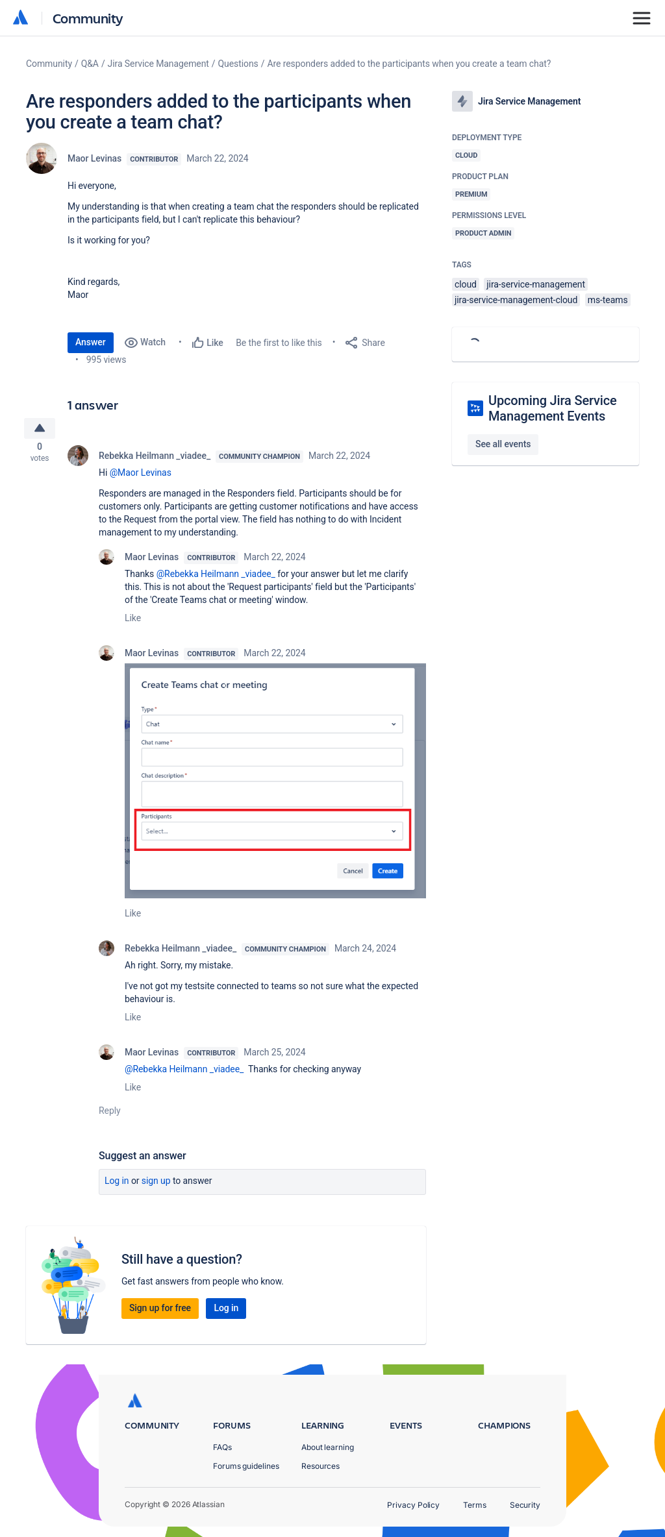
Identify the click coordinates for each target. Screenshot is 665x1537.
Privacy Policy (413, 1505)
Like (133, 622)
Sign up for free (160, 1312)
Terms (474, 1505)
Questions (238, 63)
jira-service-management (535, 284)
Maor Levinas (94, 158)
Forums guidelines (246, 1466)
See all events (503, 444)
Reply (110, 1115)
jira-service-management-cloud (516, 300)
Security (525, 1505)
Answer (90, 342)
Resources (320, 1466)
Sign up (156, 1185)
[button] (275, 784)
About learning (327, 1447)
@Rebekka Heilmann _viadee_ (216, 577)
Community (88, 17)
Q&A (90, 63)
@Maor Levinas (140, 476)
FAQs (222, 1447)
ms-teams (608, 300)
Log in (117, 1185)
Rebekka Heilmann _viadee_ (154, 459)
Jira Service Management (158, 63)
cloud (466, 284)
